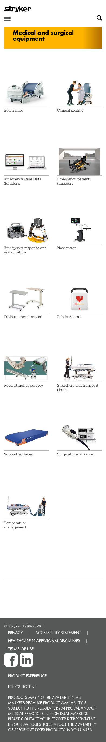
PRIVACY (15, 632)
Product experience (27, 675)
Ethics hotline (22, 686)
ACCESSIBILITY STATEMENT (58, 632)
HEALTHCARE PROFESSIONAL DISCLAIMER (44, 640)
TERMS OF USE (21, 648)
